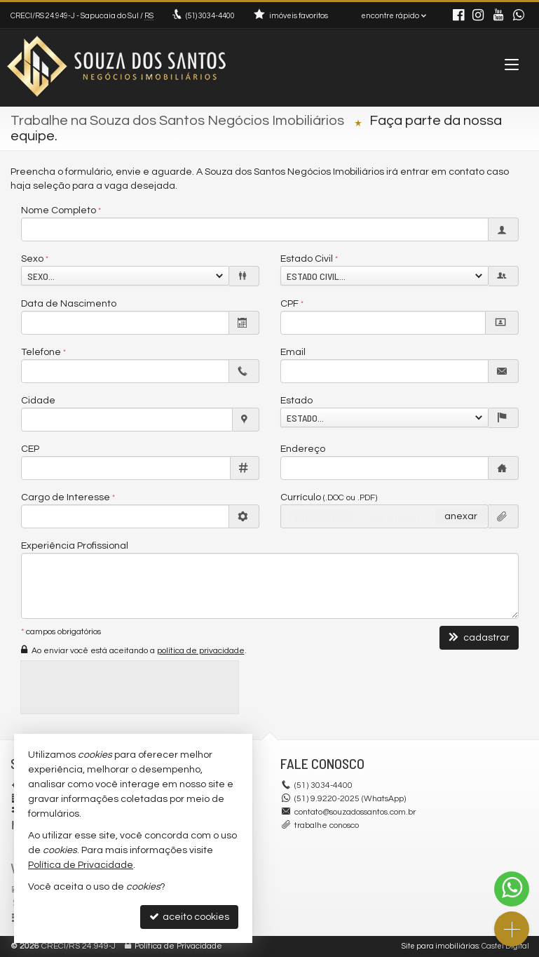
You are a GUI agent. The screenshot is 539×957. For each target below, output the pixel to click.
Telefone (41, 352)
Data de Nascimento (68, 304)
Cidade (38, 401)
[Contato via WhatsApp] (511, 888)
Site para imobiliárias (440, 946)
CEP (30, 449)
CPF (289, 304)
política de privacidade (201, 650)
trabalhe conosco (326, 825)
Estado (296, 401)
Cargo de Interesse (65, 497)
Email (293, 352)
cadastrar (479, 637)
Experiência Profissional (74, 546)
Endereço (302, 449)
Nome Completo (58, 210)
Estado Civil (306, 259)
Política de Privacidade (178, 946)
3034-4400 (210, 16)
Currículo (328, 497)
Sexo (32, 259)
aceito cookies (189, 916)
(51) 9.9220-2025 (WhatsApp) (350, 798)
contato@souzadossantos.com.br (355, 812)
